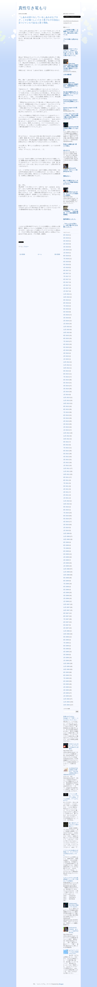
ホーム (40, 254)
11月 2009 (66, 536)
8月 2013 (66, 409)
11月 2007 (66, 607)
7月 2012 (66, 447)
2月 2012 (66, 462)
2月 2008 (66, 598)
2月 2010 (66, 527)
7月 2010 (66, 512)
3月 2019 (66, 247)
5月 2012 (66, 453)
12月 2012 (66, 433)
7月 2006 (66, 642)
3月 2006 (66, 654)
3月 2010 (66, 524)
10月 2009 (66, 539)
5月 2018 (66, 264)
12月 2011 (66, 468)
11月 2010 (66, 501)
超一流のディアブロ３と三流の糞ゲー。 (73, 824)
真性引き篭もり (33, 8)
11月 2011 (66, 471)
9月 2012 (66, 442)
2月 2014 (66, 391)
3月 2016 (66, 317)
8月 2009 (66, 545)
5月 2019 (66, 241)
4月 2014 (66, 385)
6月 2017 (66, 279)
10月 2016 (66, 297)
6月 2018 (66, 261)
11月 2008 (66, 572)
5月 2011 (66, 486)
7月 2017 (66, 276)
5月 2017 (66, 282)
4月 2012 (66, 456)
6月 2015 (66, 344)
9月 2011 (66, 477)
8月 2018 (66, 255)
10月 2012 (66, 439)
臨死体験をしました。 (70, 219)
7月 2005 (66, 678)
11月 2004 (66, 702)
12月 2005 (66, 663)
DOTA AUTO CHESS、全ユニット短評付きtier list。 (70, 169)
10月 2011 (66, 474)
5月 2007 (66, 625)
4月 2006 (66, 651)
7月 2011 (66, 483)
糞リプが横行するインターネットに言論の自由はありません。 (70, 182)
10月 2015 (66, 332)
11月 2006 (66, 631)
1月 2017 (66, 291)
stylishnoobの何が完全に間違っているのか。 (70, 128)
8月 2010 (66, 510)
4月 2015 (66, 350)
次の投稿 (22, 254)
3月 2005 (66, 690)
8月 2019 (66, 235)
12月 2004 (66, 699)
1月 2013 (66, 430)
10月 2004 (66, 705)
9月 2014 (66, 371)
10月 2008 (66, 575)
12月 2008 (66, 569)
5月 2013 (66, 418)
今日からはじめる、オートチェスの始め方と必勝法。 (70, 193)
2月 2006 (66, 657)
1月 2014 (66, 394)
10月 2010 (66, 504)
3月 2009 (66, 560)
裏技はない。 (67, 176)
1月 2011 (66, 498)
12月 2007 (66, 604)
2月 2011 (66, 495)
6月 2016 (66, 309)
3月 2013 (66, 424)
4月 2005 (66, 687)
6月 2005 (66, 681)
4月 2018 (66, 267)
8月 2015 (66, 338)
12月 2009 (66, 533)
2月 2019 (66, 249)
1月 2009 (66, 566)
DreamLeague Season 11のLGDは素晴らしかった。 (70, 101)
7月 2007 (66, 619)
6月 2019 (66, 238)
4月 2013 (66, 421)
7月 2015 (66, 341)
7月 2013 (66, 412)
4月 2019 (66, 244)
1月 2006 (66, 660)
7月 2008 (66, 583)
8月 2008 (66, 580)
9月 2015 (66, 335)
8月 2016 (66, 303)
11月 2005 (66, 666)
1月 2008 (66, 601)
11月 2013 (66, 400)
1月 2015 (66, 359)
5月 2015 (66, 347)
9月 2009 (66, 542)
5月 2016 (66, 312)
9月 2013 (66, 406)
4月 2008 (66, 592)
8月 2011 (66, 480)
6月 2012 (66, 450)
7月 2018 (66, 258)
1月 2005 (66, 696)
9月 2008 (66, 577)
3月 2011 (66, 492)
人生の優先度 (67, 74)
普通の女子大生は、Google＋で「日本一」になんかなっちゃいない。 (70, 718)
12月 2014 (66, 362)
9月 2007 (66, 613)
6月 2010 (66, 515)
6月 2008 (66, 586)
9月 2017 (66, 270)
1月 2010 (66, 530)
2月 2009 (66, 563)
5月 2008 (66, 589)
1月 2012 (66, 465)
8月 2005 (66, 675)
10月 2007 (66, 610)
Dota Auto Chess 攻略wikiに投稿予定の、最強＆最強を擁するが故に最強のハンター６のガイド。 (70, 67)
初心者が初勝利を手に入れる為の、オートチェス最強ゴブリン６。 (70, 93)
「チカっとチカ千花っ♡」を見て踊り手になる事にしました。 (70, 225)
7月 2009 (66, 548)
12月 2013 (66, 397)
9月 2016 (66, 300)
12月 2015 (66, 326)
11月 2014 (66, 365)
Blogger (61, 984)
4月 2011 (66, 489)
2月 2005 (66, 693)
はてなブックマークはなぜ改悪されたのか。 (73, 952)
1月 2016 (66, 323)
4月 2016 (66, 315)
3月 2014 (66, 388)
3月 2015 (66, 353)
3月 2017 (66, 288)
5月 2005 (66, 684)
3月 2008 (66, 595)
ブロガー (26, 246)
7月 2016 (66, 306)
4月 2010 (66, 521)
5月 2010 (66, 518)
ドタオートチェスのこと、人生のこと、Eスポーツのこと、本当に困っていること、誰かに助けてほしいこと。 (70, 52)
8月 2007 (66, 616)
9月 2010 (66, 507)
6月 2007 (66, 622)
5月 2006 (66, 648)
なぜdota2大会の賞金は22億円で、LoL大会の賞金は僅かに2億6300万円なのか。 (70, 771)
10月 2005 (66, 669)
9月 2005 (66, 672)
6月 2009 (66, 551)
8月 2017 (66, 273)
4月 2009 (66, 557)
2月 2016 (66, 320)
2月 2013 (66, 427)
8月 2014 (66, 374)
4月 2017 (66, 285)
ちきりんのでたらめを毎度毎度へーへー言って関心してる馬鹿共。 (70, 879)
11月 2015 (66, 329)
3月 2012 (66, 459)
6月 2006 (66, 645)
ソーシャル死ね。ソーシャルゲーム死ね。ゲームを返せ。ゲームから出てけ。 (70, 797)
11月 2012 (66, 436)
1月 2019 (66, 252)
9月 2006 (66, 637)
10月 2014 (66, 368)
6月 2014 (66, 380)
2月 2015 (66, 356)
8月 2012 (66, 445)
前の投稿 (57, 254)
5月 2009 (66, 554)
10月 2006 (66, 634)
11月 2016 (66, 294)
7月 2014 (66, 377)
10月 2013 (66, 403)
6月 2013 (66, 415)
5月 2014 (66, 382)
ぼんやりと (66, 150)
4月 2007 (66, 628)
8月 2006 (66, 640)
